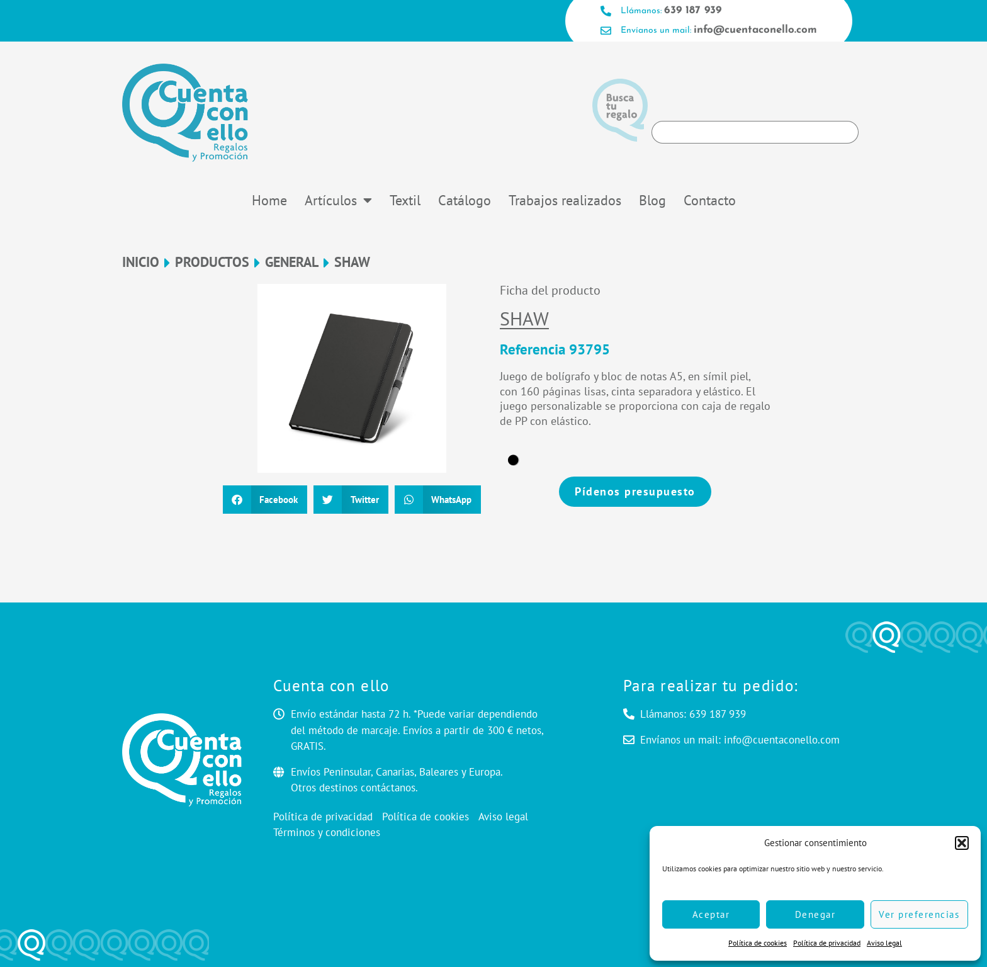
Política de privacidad (826, 942)
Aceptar (711, 914)
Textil (405, 200)
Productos (212, 262)
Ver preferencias (919, 914)
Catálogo (464, 200)
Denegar (815, 914)
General (292, 262)
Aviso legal (884, 942)
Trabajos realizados (565, 200)
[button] (962, 843)
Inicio (140, 262)
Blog (652, 200)
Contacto (710, 200)
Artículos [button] (338, 200)
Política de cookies (757, 942)
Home (269, 200)
